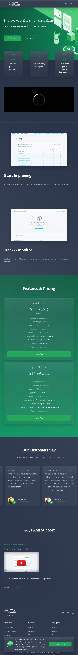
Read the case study (24, 501)
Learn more (30, 38)
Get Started (12, 38)
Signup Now (39, 354)
